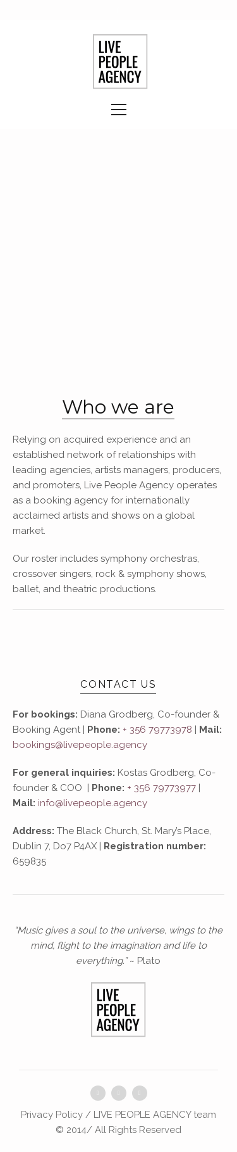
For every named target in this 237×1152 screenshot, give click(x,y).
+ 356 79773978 (157, 729)
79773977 (173, 788)
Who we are (118, 407)
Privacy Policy (52, 1114)
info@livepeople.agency (92, 803)
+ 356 (138, 788)
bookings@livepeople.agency (80, 744)
